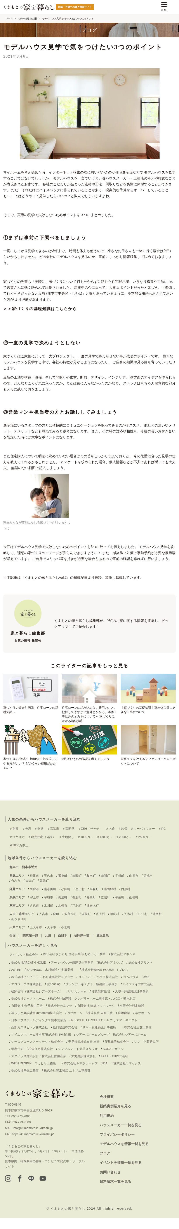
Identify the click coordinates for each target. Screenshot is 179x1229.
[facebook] (23, 1190)
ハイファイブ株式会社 (138, 995)
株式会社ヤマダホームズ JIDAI (86, 1074)
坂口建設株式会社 (65, 1038)
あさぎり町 (18, 930)
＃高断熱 (68, 840)
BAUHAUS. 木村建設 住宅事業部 (51, 980)
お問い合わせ (110, 1183)
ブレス (123, 980)
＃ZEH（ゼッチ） (90, 840)
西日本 (62, 946)
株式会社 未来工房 (100, 1024)
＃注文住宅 (17, 848)
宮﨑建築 (124, 1024)
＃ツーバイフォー (142, 840)
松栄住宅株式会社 (40, 1060)
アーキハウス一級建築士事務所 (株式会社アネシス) (87, 973)
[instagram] (9, 1190)
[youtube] (52, 1190)
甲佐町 (119, 908)
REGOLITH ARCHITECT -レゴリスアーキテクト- (105, 1031)
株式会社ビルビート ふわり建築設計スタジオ (42, 988)
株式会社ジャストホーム (28, 1009)
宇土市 (34, 908)
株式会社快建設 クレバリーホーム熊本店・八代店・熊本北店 (93, 1009)
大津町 (30, 892)
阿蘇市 (34, 900)
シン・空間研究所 (146, 1053)
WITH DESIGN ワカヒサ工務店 (35, 1074)
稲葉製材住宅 (101, 1002)
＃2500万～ (143, 848)
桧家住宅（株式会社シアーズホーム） (37, 1002)
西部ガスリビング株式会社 (29, 1038)
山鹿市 (133, 887)
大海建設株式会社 (83, 1067)
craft (146, 988)
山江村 (143, 925)
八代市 (34, 916)
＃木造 (110, 840)
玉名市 (48, 887)
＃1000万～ (85, 848)
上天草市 (36, 938)
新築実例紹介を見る (115, 1117)
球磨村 (157, 925)
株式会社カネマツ (60, 1016)
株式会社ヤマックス (127, 1074)
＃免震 (26, 840)
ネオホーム (142, 1024)
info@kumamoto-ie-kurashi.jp (33, 1139)
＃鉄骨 (122, 840)
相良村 (114, 925)
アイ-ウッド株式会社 (23, 966)
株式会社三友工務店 (138, 1038)
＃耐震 (14, 840)
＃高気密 (53, 840)
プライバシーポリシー (117, 1145)
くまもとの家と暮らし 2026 (73, 1219)
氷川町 (48, 916)
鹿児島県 (102, 946)
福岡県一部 (81, 946)
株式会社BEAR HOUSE (98, 980)
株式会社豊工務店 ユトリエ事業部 (67, 1081)
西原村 (125, 900)
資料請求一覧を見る (115, 1192)
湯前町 (86, 925)
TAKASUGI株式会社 (114, 1067)
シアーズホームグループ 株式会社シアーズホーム (111, 1045)
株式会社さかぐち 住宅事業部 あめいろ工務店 (74, 965)
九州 (48, 946)
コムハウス (130, 988)
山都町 (133, 908)
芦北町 (77, 916)
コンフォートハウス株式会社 (98, 988)
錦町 (56, 925)
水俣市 (62, 916)
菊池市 (148, 887)
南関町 (77, 887)
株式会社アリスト (140, 973)
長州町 (119, 887)
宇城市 (48, 908)
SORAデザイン (113, 1060)
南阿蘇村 (110, 900)
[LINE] (38, 1190)
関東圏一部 (30, 946)
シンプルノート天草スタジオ (78, 1060)
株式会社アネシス (123, 965)
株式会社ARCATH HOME (28, 973)
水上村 (100, 925)
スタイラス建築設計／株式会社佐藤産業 (38, 1067)
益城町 (105, 908)
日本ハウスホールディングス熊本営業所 (38, 1031)
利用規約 (107, 1126)
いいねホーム (77, 1002)
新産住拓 (17, 1060)
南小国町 (50, 900)
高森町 (94, 900)
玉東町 (62, 887)
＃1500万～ (105, 848)
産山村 (80, 900)
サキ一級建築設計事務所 (100, 1038)
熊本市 (14, 878)
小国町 (65, 900)
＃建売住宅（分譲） (42, 848)
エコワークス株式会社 (26, 995)
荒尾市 (34, 887)
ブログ (105, 1164)
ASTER (16, 980)
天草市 (51, 938)
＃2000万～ (124, 848)
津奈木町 (93, 916)
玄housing (54, 995)
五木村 (128, 925)
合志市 (15, 892)
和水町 (91, 887)
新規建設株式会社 (117, 1053)
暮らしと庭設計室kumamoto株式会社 (36, 1024)
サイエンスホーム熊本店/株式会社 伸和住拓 (41, 1045)
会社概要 (107, 1108)
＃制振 (38, 840)
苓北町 (65, 938)
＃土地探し (66, 848)
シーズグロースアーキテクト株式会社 (37, 1053)
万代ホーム (74, 1024)
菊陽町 (44, 892)
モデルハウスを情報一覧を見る (124, 1155)
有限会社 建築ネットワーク (96, 1016)
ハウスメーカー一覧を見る (121, 1136)
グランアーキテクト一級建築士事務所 (92, 995)
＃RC (162, 840)
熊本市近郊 (29, 878)
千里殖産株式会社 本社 (84, 1053)
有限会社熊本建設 (132, 1016)
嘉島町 (91, 908)
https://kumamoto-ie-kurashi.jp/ (33, 1145)
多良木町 (70, 925)
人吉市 (43, 925)
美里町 (62, 908)
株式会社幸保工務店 (25, 1081)
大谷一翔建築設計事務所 (132, 1002)
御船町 (77, 908)
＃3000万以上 (18, 856)
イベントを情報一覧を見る (121, 1174)
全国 (12, 946)
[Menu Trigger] (164, 7)
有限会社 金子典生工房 (27, 1016)
